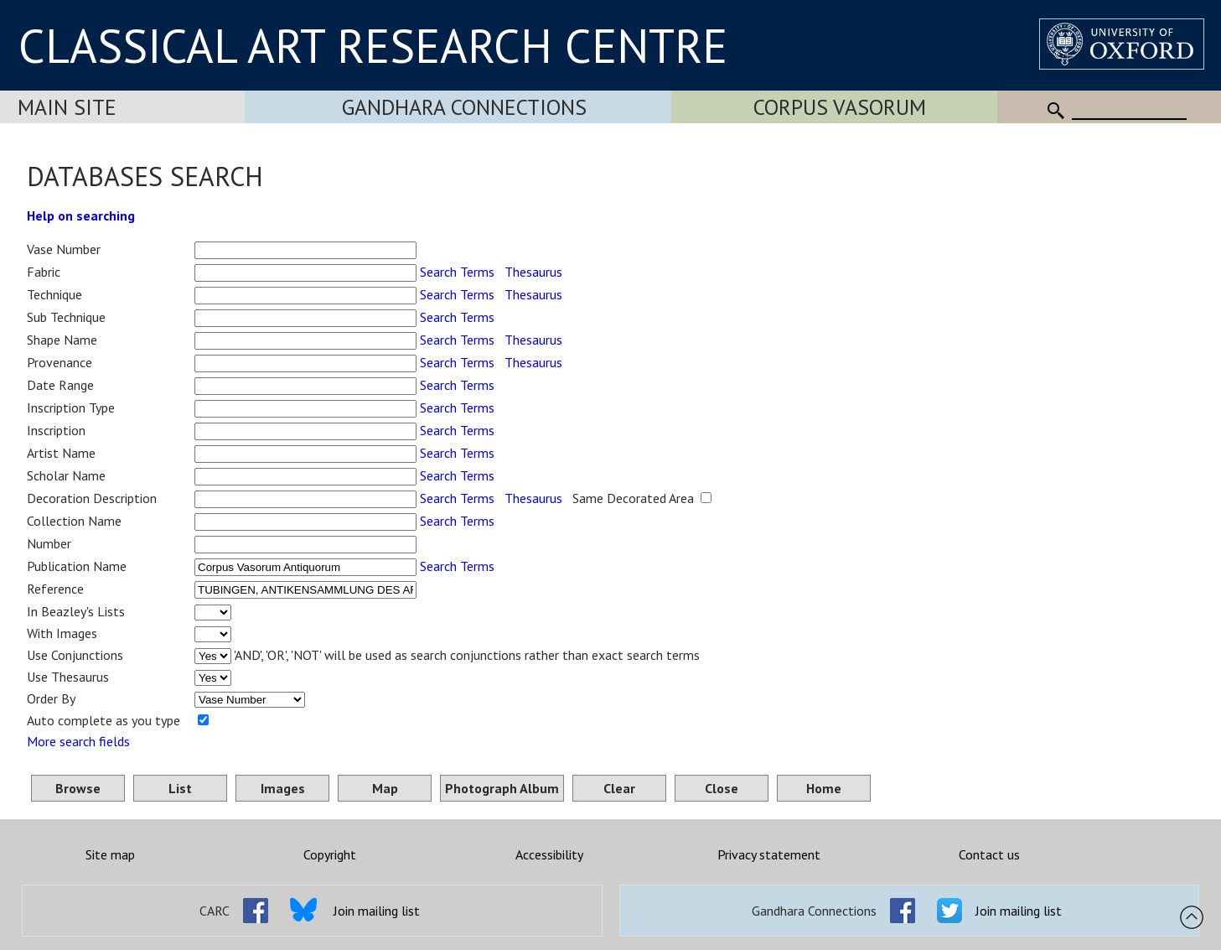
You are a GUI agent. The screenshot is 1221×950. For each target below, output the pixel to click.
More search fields (78, 741)
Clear (619, 788)
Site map (110, 854)
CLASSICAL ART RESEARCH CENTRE (372, 45)
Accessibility (549, 854)
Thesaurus (533, 271)
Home (823, 788)
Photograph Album (502, 788)
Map (385, 788)
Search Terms (457, 271)
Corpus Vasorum (839, 107)
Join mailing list (377, 910)
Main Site (67, 107)
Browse (78, 788)
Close (721, 788)
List (180, 788)
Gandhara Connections (464, 107)
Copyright (329, 854)
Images (283, 788)
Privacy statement (768, 854)
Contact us (989, 854)
